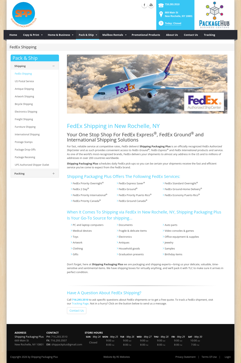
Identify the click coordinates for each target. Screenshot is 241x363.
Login (228, 357)
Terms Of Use (209, 357)
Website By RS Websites (116, 357)
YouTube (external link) (151, 5)
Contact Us (77, 310)
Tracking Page (80, 303)
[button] (169, 24)
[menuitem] (13, 35)
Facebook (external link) (144, 5)
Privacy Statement (185, 357)
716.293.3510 (172, 4)
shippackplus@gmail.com (67, 344)
